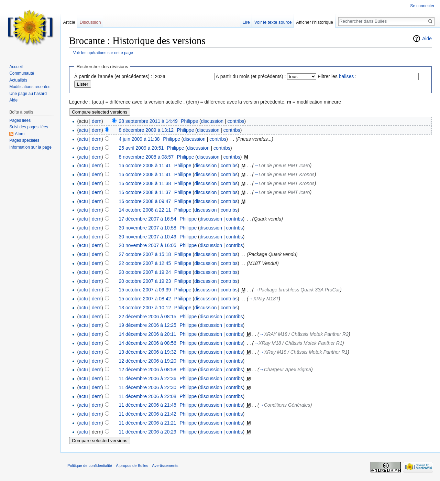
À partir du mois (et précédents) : (251, 76)
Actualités (18, 80)
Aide (427, 38)
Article (69, 22)
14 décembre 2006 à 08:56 (147, 343)
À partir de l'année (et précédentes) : (113, 76)
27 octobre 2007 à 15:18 (145, 254)
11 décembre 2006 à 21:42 (147, 414)
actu (83, 130)
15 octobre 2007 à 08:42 (145, 298)
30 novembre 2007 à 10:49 (147, 236)
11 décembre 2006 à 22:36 (147, 378)
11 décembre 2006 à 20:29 (147, 432)
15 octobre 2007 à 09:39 (145, 289)
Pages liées (20, 120)
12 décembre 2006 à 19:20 (147, 361)
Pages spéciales (24, 140)
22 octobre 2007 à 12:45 (145, 263)
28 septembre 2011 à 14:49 (148, 121)
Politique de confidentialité (89, 465)
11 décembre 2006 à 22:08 (147, 396)
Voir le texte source (273, 22)
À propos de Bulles (132, 465)
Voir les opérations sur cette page (103, 52)
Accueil (16, 66)
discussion (212, 121)
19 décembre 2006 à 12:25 (147, 325)
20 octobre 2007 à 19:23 (145, 281)
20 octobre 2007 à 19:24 (145, 272)
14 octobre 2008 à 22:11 (145, 210)
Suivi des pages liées (28, 127)
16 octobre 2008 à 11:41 (145, 165)
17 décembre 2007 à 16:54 (147, 219)
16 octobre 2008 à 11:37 (145, 192)
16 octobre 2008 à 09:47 (145, 201)
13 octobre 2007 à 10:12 (145, 307)
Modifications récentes (29, 86)
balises (346, 76)
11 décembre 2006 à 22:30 (147, 387)
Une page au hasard (28, 93)
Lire (246, 22)
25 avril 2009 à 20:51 (141, 148)
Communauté (21, 73)
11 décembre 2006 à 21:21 (147, 423)
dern (96, 121)
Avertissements (165, 465)
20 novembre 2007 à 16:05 (147, 245)
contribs (235, 121)
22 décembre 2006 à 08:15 (147, 316)
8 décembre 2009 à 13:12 (146, 130)
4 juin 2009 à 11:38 (139, 139)
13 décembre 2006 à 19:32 (147, 352)
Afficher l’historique (314, 22)
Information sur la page (30, 147)
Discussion (90, 22)
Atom (19, 133)
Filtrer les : (337, 76)
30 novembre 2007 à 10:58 (147, 228)
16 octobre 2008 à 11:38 (145, 183)
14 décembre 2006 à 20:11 (147, 334)
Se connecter (422, 5)
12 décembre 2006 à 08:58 (147, 369)
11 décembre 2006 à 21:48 (147, 405)
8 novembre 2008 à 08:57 (146, 157)
